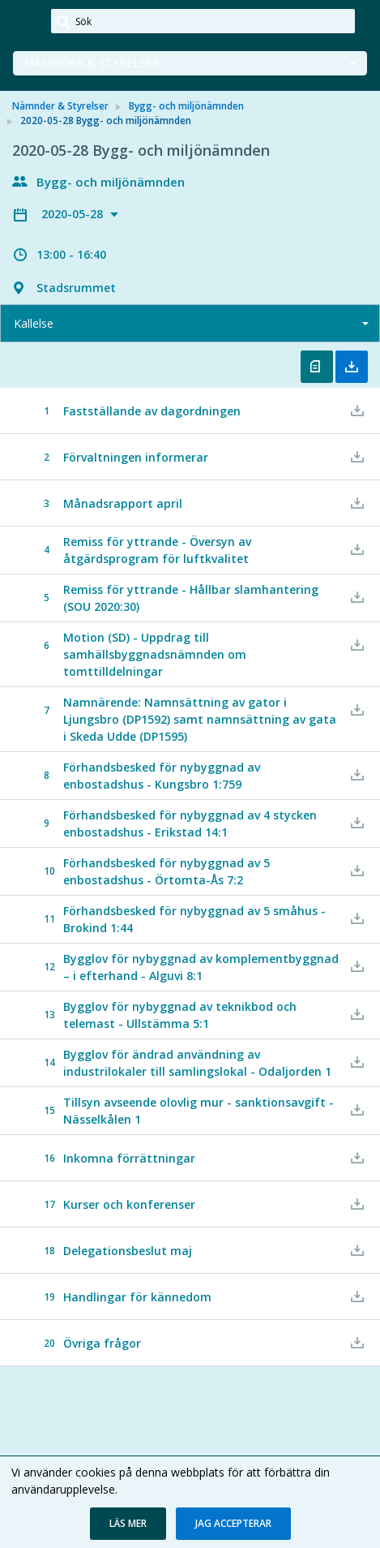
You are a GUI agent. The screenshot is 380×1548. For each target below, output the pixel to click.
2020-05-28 (73, 213)
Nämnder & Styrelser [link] (60, 106)
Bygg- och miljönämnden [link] (186, 106)
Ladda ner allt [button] (351, 366)
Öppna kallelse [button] (317, 366)
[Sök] (203, 21)
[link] (26, 22)
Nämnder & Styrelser (92, 63)
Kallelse (33, 323)
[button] (128, 1523)
